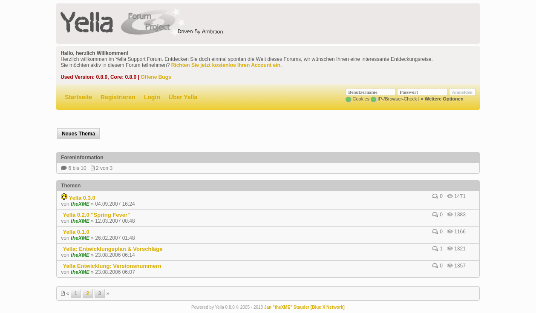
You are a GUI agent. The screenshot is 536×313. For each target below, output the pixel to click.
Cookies (357, 98)
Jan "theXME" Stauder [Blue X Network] (304, 307)
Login (152, 97)
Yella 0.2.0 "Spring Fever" (95, 215)
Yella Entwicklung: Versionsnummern (111, 266)
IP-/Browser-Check (394, 98)
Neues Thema (78, 134)
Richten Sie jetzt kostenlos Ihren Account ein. (226, 65)
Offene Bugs (156, 77)
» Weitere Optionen (442, 98)
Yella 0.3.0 (78, 198)
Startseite (78, 97)
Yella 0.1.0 (75, 232)
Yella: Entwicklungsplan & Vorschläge (111, 249)
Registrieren (118, 97)
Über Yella (183, 97)
